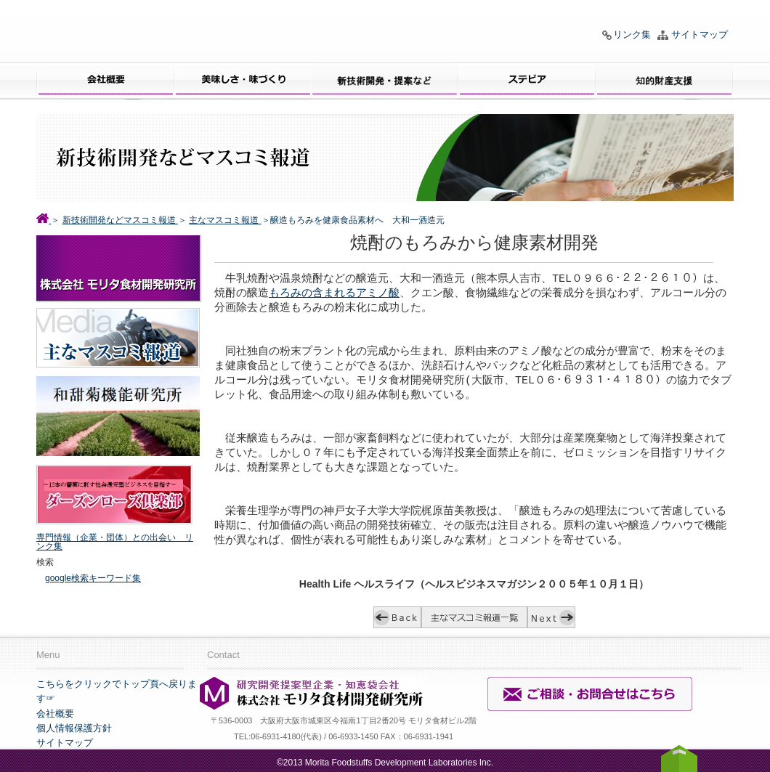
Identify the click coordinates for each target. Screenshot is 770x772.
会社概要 (55, 713)
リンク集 (632, 34)
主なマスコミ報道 (225, 220)
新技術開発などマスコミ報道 (120, 220)
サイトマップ (699, 34)
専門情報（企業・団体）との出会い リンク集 (114, 541)
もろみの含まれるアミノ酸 (334, 294)
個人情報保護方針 (74, 728)
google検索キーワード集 (93, 578)
